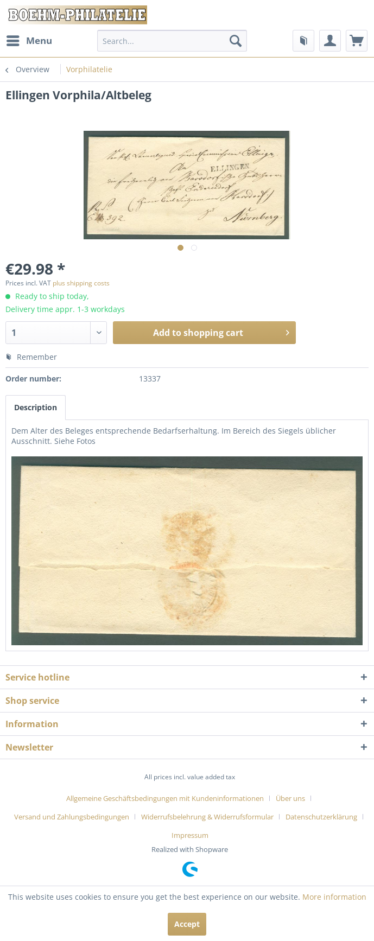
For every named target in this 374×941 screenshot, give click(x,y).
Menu (29, 39)
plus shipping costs (81, 283)
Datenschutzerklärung (321, 817)
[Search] (235, 41)
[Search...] (172, 41)
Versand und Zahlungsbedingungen (71, 817)
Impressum (190, 835)
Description (35, 407)
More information (334, 897)
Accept (187, 924)
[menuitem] (29, 41)
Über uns (290, 798)
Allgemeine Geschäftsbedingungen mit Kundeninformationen (165, 798)
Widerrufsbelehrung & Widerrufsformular (207, 817)
